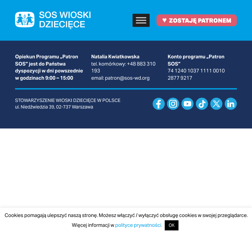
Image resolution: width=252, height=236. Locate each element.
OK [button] (172, 225)
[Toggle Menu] (141, 20)
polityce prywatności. (138, 225)
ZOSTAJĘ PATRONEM (196, 20)
